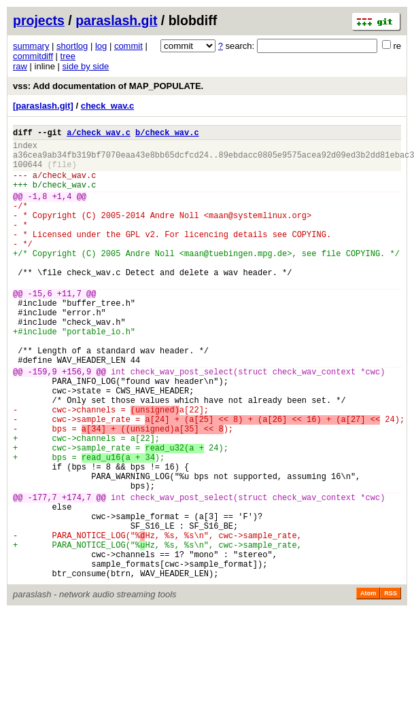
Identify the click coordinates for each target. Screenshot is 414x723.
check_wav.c (108, 106)
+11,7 (69, 328)
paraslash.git (116, 20)
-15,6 (40, 328)
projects (39, 20)
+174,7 (76, 574)
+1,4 (62, 210)
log (101, 46)
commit (128, 46)
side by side (86, 66)
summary (31, 46)
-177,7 (42, 574)
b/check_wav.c (167, 134)
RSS (390, 687)
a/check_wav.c (99, 134)
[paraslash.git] (43, 106)
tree (68, 56)
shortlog (72, 46)
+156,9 (76, 422)
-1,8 (38, 210)
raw (20, 66)
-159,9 (42, 422)
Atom (368, 687)
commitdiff (33, 56)
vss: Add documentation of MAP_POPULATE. (108, 86)
